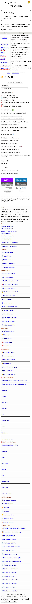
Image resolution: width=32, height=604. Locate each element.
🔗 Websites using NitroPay (9, 565)
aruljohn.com (11, 2)
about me (8, 597)
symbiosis (3, 38)
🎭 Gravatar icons (6, 364)
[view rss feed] (2, 77)
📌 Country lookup (6, 346)
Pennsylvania (5, 421)
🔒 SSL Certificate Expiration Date (11, 292)
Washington (5, 433)
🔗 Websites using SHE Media (10, 591)
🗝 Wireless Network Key (8, 325)
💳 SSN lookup (6, 335)
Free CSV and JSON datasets (10, 243)
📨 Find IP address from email (10, 281)
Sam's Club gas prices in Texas (10, 445)
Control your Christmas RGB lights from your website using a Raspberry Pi (15, 156)
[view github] (9, 77)
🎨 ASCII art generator (8, 522)
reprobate (4, 44)
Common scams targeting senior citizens (10, 149)
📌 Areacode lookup (7, 342)
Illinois (3, 457)
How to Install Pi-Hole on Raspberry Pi (10, 125)
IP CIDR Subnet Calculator (9, 101)
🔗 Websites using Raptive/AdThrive (11, 562)
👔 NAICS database (7, 260)
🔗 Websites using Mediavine (9, 554)
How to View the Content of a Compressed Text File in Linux (15, 122)
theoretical (4, 47)
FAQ (6, 602)
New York (4, 409)
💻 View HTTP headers (8, 311)
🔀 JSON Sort (5, 508)
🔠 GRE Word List (6, 256)
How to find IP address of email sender (10, 138)
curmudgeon (4, 62)
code (2, 599)
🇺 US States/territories (8, 331)
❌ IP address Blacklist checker (10, 285)
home (2, 597)
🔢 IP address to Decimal (8, 288)
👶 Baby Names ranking (8, 353)
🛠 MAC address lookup (8, 274)
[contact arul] (12, 77)
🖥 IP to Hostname (7, 300)
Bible (6, 599)
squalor (3, 50)
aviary (2, 52)
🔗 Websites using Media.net (9, 584)
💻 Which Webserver (7, 314)
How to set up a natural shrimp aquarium (10, 152)
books (26, 599)
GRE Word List (15, 73)
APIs (22, 599)
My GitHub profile (5, 234)
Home (8, 73)
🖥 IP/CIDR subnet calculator (9, 307)
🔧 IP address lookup (7, 277)
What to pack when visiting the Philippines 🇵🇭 (11, 147)
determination (5, 69)
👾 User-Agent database (8, 360)
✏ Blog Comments (5, 164)
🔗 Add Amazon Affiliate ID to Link (11, 547)
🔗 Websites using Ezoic (8, 551)
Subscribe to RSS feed (7, 227)
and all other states (7, 494)
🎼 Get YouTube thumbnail (9, 500)
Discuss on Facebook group (8, 231)
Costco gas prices (14, 599)
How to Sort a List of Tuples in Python (10, 131)
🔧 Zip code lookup (7, 339)
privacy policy (12, 602)
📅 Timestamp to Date (7, 519)
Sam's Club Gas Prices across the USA (12, 106)
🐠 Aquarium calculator (8, 515)
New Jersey (5, 403)
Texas (3, 427)
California (4, 390)
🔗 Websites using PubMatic (9, 573)
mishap (2, 59)
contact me (15, 597)
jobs (2, 602)
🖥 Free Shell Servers (7, 253)
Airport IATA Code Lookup (9, 95)
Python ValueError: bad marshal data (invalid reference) (14, 128)
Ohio (3, 415)
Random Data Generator (8, 99)
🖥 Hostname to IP (7, 303)
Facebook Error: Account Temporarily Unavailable (12, 119)
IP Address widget (6, 239)
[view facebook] (5, 77)
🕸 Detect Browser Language (9, 367)
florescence (4, 65)
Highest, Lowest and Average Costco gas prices (14, 381)
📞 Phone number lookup (8, 296)
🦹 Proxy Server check (8, 371)
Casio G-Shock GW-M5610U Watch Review (11, 116)
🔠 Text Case (5, 511)
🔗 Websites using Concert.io (9, 580)
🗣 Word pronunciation (8, 356)
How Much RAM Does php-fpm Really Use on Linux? (13, 113)
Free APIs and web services (9, 247)
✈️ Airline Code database (8, 267)
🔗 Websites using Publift (8, 576)
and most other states (7, 439)
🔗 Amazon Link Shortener (9, 543)
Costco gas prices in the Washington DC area (14, 384)
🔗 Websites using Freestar (9, 587)
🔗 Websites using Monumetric (10, 569)
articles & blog (23, 597)
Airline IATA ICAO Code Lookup (10, 97)
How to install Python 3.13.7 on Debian (10, 141)
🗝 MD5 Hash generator (8, 504)
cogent (3, 55)
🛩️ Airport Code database (8, 264)
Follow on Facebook (6, 229)
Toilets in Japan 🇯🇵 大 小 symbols (9, 144)
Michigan (4, 397)
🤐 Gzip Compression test (9, 375)
